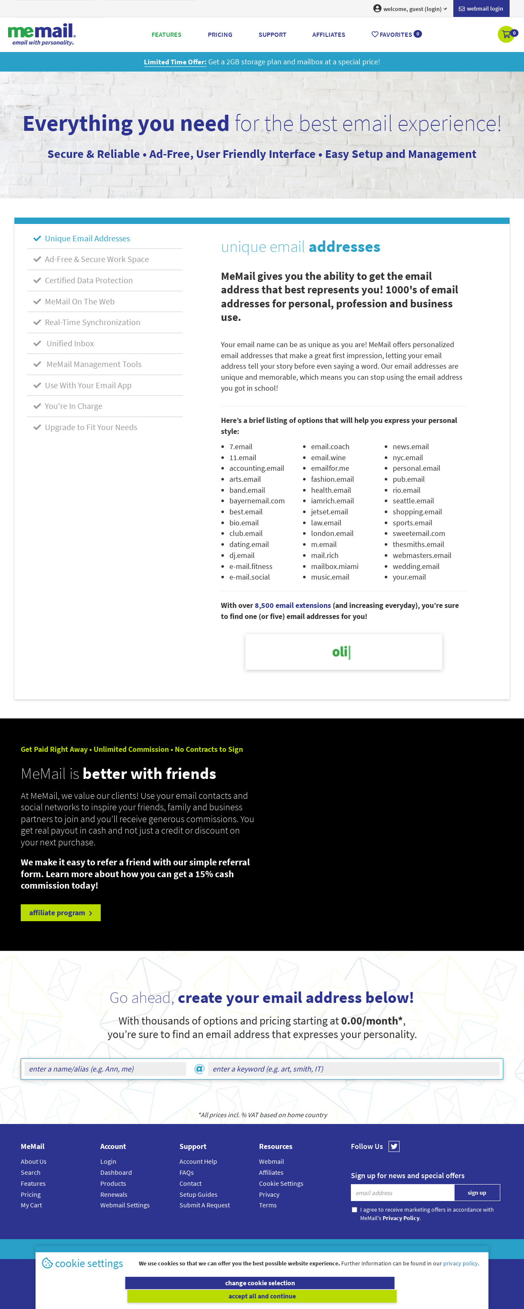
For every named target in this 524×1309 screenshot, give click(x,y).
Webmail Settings (125, 1205)
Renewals (113, 1194)
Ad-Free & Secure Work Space (91, 259)
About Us (34, 1161)
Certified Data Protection (83, 280)
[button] (507, 35)
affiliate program (60, 912)
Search (31, 1172)
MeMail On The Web (74, 301)
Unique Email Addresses (81, 238)
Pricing (31, 1194)
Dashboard (116, 1172)
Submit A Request (204, 1205)
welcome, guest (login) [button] (410, 8)
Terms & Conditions (320, 1249)
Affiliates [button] (328, 34)
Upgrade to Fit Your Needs (85, 427)
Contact (190, 1183)
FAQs (186, 1172)
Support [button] (273, 34)
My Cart (31, 1205)
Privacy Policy (281, 1249)
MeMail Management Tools (87, 364)
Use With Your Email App (82, 385)
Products (113, 1183)
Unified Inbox (63, 343)
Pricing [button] (220, 34)
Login (108, 1161)
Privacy (269, 1194)
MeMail (206, 1249)
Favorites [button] (397, 34)
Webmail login (481, 9)
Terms (268, 1205)
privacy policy (460, 1277)
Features (33, 1183)
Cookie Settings (281, 1183)
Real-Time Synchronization (87, 322)
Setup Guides (198, 1194)
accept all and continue (373, 1296)
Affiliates (271, 1172)
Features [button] (167, 34)
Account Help (198, 1161)
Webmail (271, 1161)
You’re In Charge (67, 405)
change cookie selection (151, 1296)
